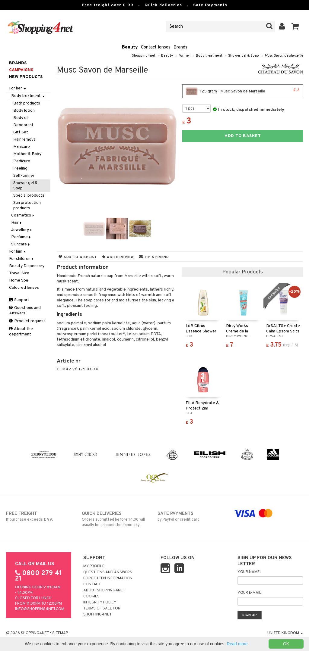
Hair (17, 222)
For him (17, 251)
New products (26, 76)
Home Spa (18, 280)
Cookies (91, 596)
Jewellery (22, 229)
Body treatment (209, 55)
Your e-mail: (249, 592)
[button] (295, 26)
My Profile (93, 566)
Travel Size (19, 273)
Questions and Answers (25, 310)
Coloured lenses (24, 287)
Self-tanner (23, 175)
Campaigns (21, 70)
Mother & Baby (27, 154)
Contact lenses (155, 47)
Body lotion (24, 110)
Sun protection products (27, 205)
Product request (27, 321)
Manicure (21, 146)
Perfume (21, 237)
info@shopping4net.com (39, 609)
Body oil (20, 117)
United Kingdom (285, 633)
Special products (28, 195)
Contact (92, 584)
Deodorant (23, 125)
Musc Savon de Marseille (284, 55)
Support (19, 300)
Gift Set (20, 132)
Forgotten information (107, 578)
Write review (118, 257)
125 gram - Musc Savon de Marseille (243, 91)
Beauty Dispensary (26, 266)
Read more (237, 643)
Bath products (26, 103)
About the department (21, 331)
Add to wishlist (78, 257)
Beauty (130, 47)
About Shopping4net (104, 590)
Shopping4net (143, 55)
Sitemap (60, 633)
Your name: (248, 572)
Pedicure (21, 161)
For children (21, 258)
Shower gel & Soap (243, 55)
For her (184, 55)
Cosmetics (23, 215)
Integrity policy (99, 602)
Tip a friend (154, 257)
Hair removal (25, 139)
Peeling (20, 168)
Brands (180, 47)
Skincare (21, 244)
